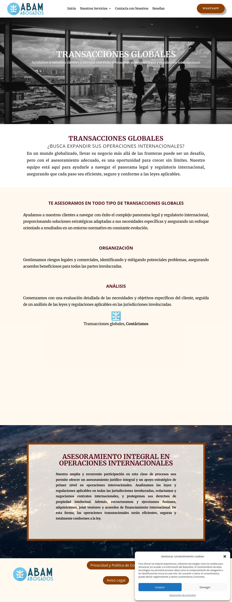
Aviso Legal (116, 580)
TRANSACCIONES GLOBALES (116, 63)
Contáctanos (137, 324)
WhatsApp (211, 8)
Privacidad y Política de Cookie (115, 565)
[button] (225, 556)
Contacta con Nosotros (131, 8)
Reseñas (158, 8)
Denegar (205, 587)
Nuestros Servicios (93, 8)
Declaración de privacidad (182, 595)
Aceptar (160, 587)
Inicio (71, 8)
